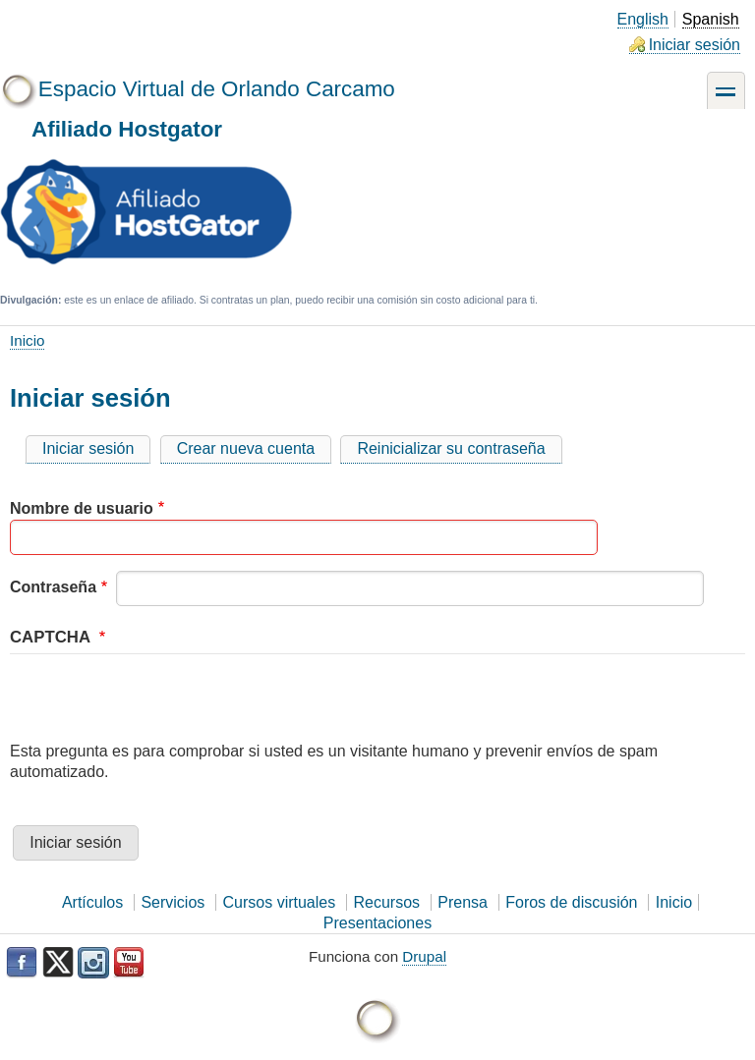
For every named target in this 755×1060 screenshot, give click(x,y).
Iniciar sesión (694, 44)
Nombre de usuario (81, 508)
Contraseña (53, 587)
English (642, 19)
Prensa (462, 902)
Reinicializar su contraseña (451, 448)
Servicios (172, 902)
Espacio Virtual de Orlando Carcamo (216, 89)
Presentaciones (377, 923)
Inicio (27, 340)
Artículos (92, 902)
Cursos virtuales (279, 902)
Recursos (386, 902)
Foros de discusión (571, 902)
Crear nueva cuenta (246, 448)
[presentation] (159, 703)
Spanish (710, 19)
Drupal (424, 956)
